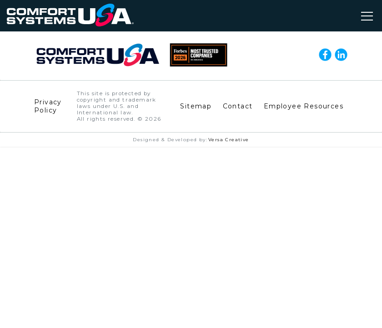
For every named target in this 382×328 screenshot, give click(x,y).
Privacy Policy (48, 106)
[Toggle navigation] (367, 16)
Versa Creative (228, 140)
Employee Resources (303, 106)
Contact (238, 106)
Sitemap (195, 106)
